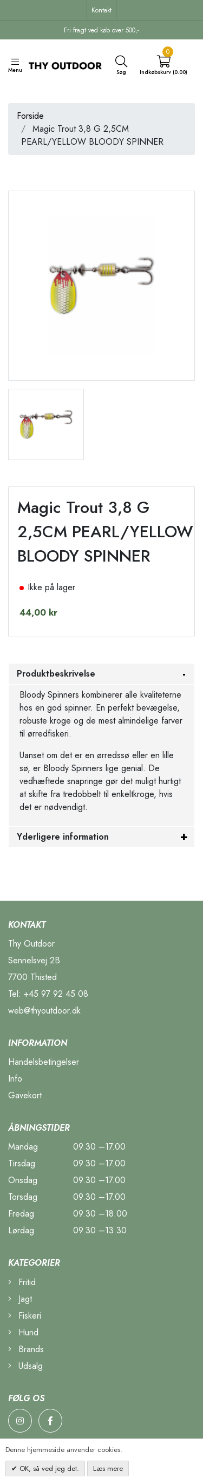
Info (15, 1078)
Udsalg (25, 1366)
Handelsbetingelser (43, 1062)
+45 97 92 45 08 (56, 994)
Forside (30, 116)
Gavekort (25, 1095)
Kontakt (101, 10)
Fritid (22, 1282)
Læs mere (108, 1468)
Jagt (20, 1299)
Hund (23, 1332)
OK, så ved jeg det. (48, 1468)
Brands (26, 1349)
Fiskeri (24, 1315)
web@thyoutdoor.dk (44, 1010)
